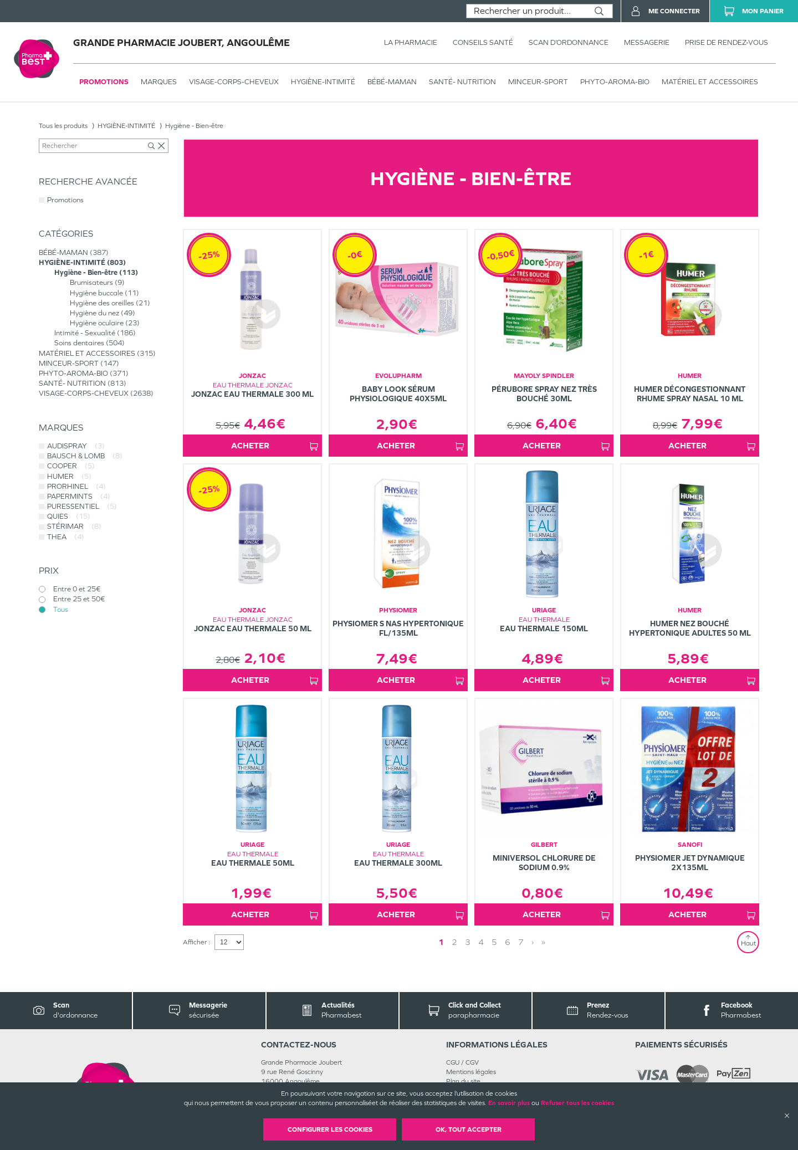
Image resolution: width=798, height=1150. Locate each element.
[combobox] (526, 11)
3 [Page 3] (467, 942)
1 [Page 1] (441, 942)
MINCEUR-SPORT (538, 82)
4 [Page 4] (481, 942)
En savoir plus (509, 1103)
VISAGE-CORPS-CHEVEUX (234, 82)
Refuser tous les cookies (577, 1103)
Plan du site (463, 1081)
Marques (159, 82)
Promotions (104, 82)
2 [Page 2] (454, 942)
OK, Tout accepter (469, 1129)
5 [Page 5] (494, 942)
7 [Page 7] (521, 942)
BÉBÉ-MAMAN (392, 82)
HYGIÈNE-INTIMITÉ (323, 82)
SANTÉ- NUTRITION (462, 82)
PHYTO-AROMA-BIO (614, 82)
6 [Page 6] (507, 942)
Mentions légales (471, 1072)
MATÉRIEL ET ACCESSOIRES (710, 82)
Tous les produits (63, 126)
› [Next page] (532, 942)
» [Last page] (543, 942)
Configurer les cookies (330, 1129)
